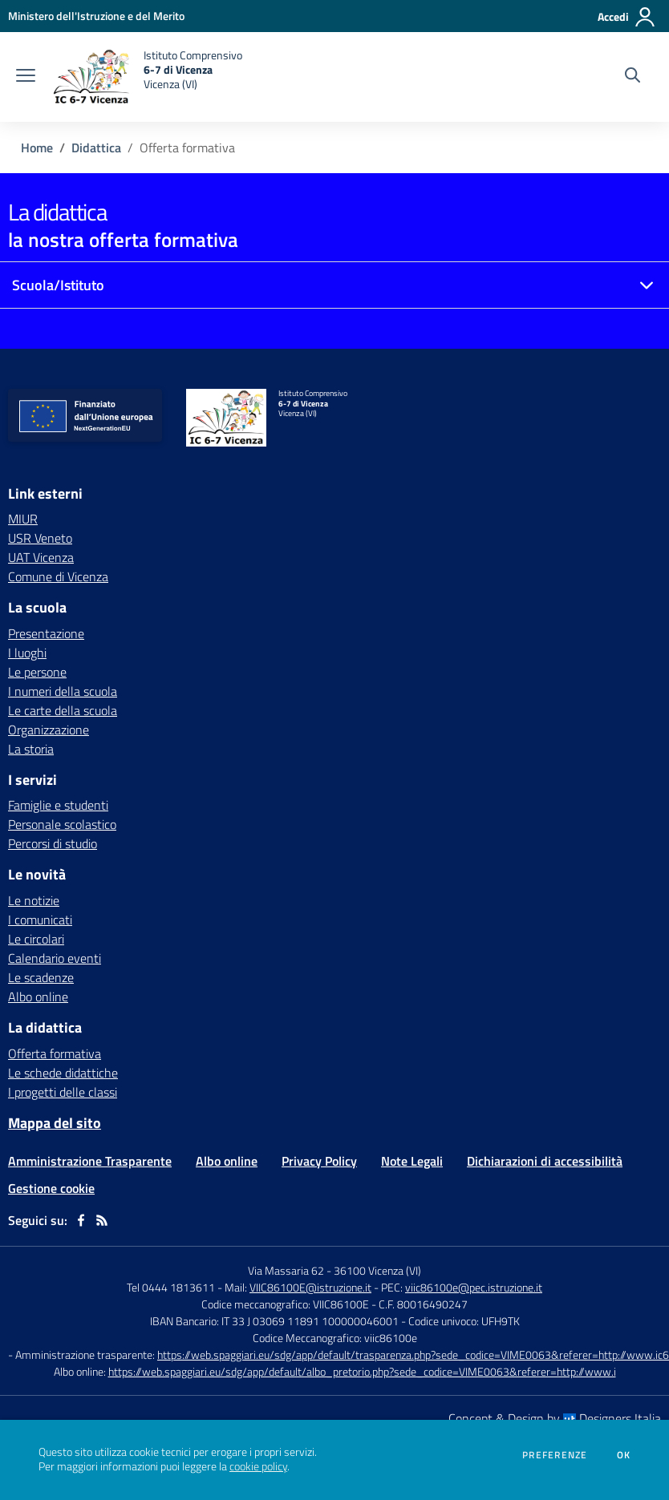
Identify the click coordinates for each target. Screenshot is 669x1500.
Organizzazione (48, 729)
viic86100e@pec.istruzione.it (473, 1287)
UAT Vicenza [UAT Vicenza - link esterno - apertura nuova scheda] (41, 557)
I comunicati (40, 919)
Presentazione (46, 633)
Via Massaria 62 (286, 1270)
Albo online (38, 996)
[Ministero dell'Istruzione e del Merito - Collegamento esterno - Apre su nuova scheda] (96, 15)
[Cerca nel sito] (632, 77)
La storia (31, 748)
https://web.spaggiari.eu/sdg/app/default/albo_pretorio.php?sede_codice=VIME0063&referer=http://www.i (362, 1371)
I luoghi (27, 652)
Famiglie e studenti (58, 805)
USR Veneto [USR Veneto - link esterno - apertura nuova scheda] (40, 538)
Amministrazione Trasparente (90, 1160)
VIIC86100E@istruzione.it (310, 1287)
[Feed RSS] (102, 1220)
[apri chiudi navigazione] (25, 77)
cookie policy (258, 1466)
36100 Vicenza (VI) (377, 1270)
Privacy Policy (319, 1160)
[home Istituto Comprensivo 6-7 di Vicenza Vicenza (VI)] (146, 77)
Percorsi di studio (52, 843)
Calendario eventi (54, 958)
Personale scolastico (62, 824)
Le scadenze (41, 977)
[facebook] (81, 1220)
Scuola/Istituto (58, 285)
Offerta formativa (54, 1053)
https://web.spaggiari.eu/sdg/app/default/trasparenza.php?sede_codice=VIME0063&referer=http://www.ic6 (413, 1354)
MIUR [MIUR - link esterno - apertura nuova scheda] (23, 518)
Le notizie (33, 900)
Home (37, 147)
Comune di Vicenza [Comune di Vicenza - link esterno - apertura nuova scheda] (58, 576)
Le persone (37, 671)
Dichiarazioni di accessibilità (544, 1160)
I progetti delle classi (62, 1092)
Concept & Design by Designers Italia (554, 1418)
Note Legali (412, 1160)
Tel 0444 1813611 (171, 1287)
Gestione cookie (51, 1188)
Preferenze (554, 1455)
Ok (624, 1455)
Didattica (96, 147)
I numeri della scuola (62, 691)
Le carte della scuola (62, 710)
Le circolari (36, 938)
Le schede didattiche (63, 1072)
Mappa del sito (54, 1123)
